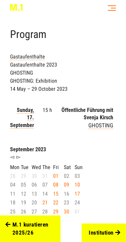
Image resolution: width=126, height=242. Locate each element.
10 (77, 185)
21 (45, 202)
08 (55, 185)
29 (55, 211)
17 (77, 194)
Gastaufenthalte (27, 56)
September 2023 (28, 149)
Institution (104, 233)
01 (55, 176)
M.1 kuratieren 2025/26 (26, 229)
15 (55, 194)
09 (66, 185)
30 (66, 211)
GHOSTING (100, 125)
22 (55, 202)
